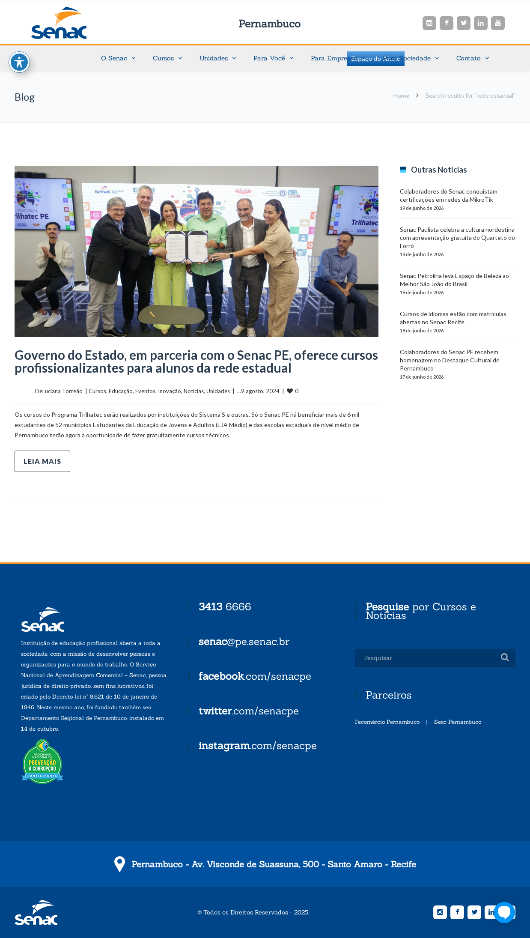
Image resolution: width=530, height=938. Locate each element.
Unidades (218, 391)
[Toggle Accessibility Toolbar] (19, 61)
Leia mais (42, 461)
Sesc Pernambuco (457, 722)
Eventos (145, 391)
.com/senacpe (255, 676)
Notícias (194, 391)
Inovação (169, 391)
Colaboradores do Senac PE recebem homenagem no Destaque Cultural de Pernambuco (450, 360)
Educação (121, 391)
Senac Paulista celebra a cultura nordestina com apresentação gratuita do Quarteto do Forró (457, 237)
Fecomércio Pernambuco (387, 722)
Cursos (97, 391)
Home (401, 95)
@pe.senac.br (244, 641)
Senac (72, 23)
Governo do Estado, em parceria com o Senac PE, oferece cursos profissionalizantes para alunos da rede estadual (196, 361)
